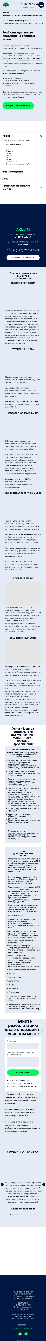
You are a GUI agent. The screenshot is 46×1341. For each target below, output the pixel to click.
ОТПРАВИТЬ (22, 1072)
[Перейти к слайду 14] (35, 1214)
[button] (23, 257)
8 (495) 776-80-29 (26, 250)
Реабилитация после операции (15, 21)
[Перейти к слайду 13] (33, 1214)
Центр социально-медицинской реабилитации (22, 15)
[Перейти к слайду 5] (18, 1214)
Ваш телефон (13, 1041)
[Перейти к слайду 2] (12, 1214)
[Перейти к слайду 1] (10, 1214)
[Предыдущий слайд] (2, 1184)
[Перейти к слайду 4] (16, 1214)
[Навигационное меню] (41, 5)
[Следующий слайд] (43, 1184)
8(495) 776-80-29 (29, 4)
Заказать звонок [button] (27, 7)
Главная (5, 13)
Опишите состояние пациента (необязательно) (20, 1054)
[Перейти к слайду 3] (14, 1214)
